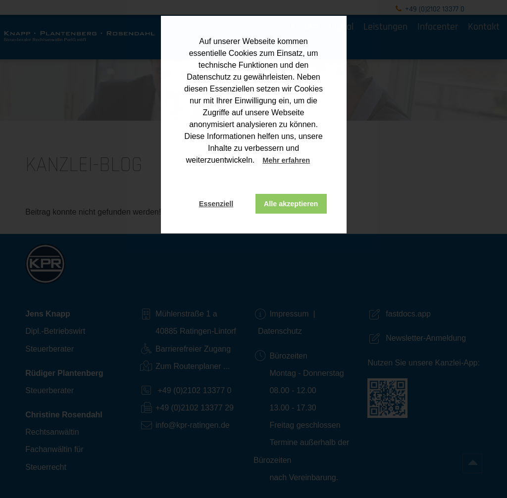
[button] (319, 161)
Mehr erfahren (286, 160)
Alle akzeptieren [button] (291, 204)
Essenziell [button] (216, 204)
